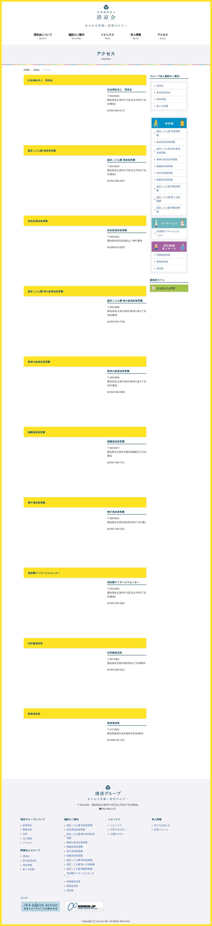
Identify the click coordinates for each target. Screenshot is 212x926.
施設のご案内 (76, 34)
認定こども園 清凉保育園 (168, 133)
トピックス (107, 34)
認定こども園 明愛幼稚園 (168, 209)
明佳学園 (161, 99)
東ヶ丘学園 (162, 106)
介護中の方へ (117, 834)
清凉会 (36, 70)
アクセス (162, 34)
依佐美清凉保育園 (165, 142)
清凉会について (43, 34)
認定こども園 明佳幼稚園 (168, 188)
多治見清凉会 (163, 92)
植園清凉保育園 (164, 166)
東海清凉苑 (162, 261)
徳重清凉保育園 (164, 179)
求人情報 (135, 34)
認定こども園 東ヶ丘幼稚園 (168, 199)
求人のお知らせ (162, 825)
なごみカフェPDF (165, 288)
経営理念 (27, 825)
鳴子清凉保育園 (164, 173)
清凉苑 (159, 268)
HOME (27, 70)
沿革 (25, 834)
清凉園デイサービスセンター (168, 233)
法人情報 (27, 838)
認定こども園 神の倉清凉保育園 (168, 150)
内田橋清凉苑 (163, 255)
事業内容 (27, 829)
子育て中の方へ (118, 829)
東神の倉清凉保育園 (166, 159)
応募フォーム (161, 829)
